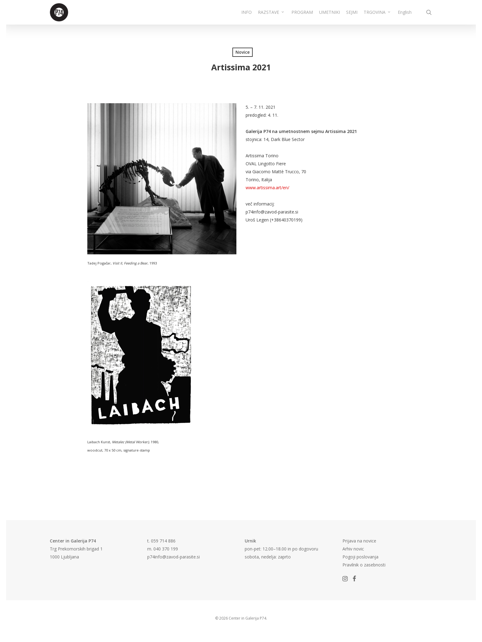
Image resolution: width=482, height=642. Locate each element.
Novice (242, 52)
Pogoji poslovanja (360, 557)
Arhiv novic (353, 549)
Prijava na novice (359, 541)
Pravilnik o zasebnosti (363, 565)
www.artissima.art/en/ (267, 187)
